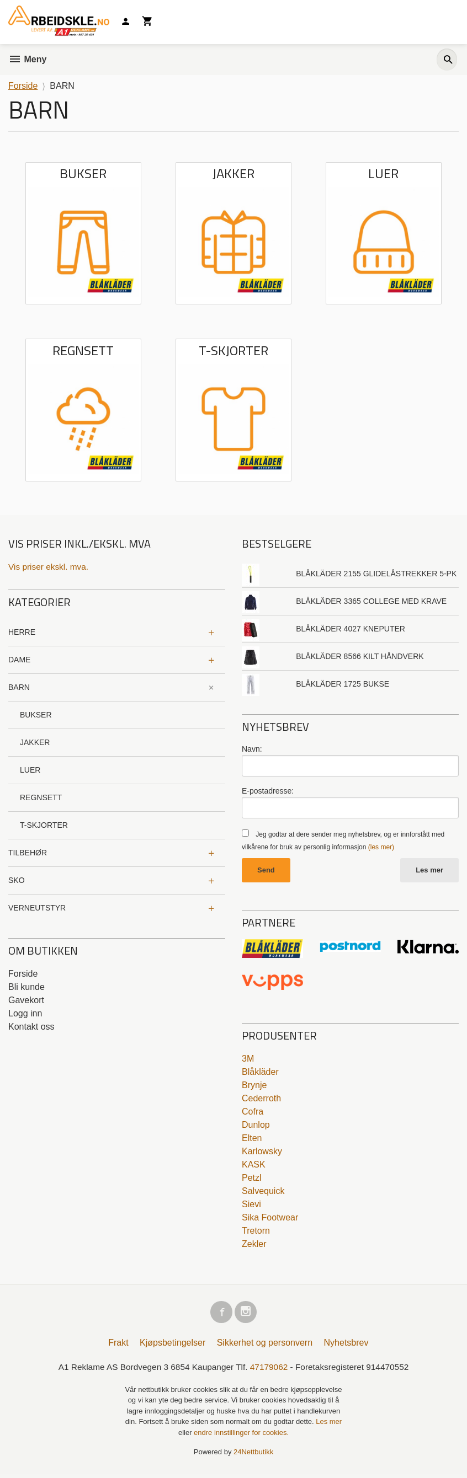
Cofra (252, 1112)
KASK (254, 1165)
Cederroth (261, 1099)
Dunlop (256, 1126)
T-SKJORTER (44, 825)
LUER (30, 770)
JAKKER (35, 742)
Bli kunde (26, 987)
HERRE (21, 632)
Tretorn (256, 1231)
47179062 (270, 1370)
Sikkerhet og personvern (264, 1346)
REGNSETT (41, 798)
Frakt (118, 1346)
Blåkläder (260, 1073)
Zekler (254, 1245)
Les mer (429, 871)
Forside (23, 85)
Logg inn (25, 1014)
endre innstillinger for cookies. (241, 1436)
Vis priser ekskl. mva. (50, 566)
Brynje (254, 1086)
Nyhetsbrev (346, 1346)
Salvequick (263, 1192)
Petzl (252, 1179)
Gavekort (26, 1000)
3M (248, 1059)
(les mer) (381, 848)
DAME (19, 660)
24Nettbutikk (253, 1456)
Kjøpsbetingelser (172, 1346)
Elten (252, 1139)
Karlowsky (262, 1152)
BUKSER (36, 715)
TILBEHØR (27, 853)
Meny (27, 59)
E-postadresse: (268, 790)
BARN (19, 687)
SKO (16, 880)
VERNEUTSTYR (37, 908)
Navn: (252, 749)
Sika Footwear (270, 1218)
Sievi (251, 1205)
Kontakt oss (31, 1027)
